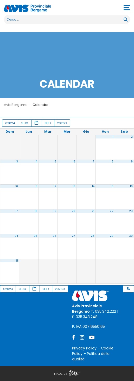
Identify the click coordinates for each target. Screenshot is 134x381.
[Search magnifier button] (125, 19)
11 (36, 186)
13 (74, 186)
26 (54, 236)
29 (111, 236)
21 (93, 211)
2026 (62, 123)
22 (111, 211)
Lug (25, 123)
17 (17, 211)
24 (16, 236)
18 (36, 211)
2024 (10, 123)
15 (112, 186)
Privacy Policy (84, 348)
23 (131, 211)
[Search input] (64, 19)
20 (73, 211)
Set (48, 123)
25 (35, 236)
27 (73, 236)
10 (16, 186)
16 (131, 186)
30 (131, 236)
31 (16, 261)
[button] (128, 289)
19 (55, 211)
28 (92, 236)
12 (55, 186)
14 (93, 186)
